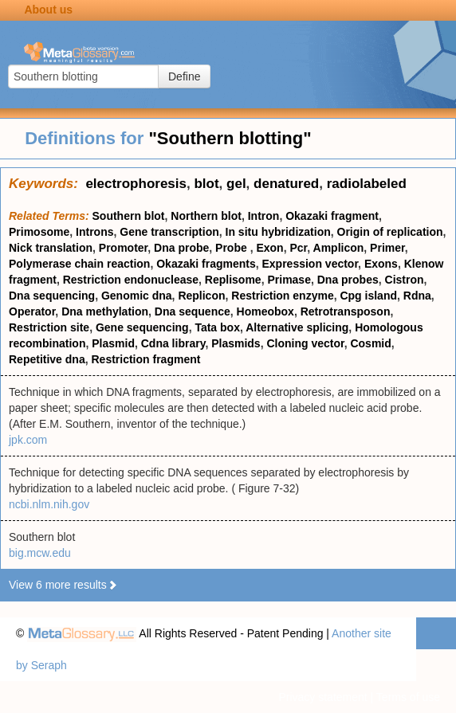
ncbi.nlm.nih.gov (49, 504)
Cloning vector (305, 343)
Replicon (201, 295)
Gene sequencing (142, 327)
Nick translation (50, 247)
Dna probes (348, 279)
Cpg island (368, 295)
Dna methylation (104, 311)
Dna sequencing (52, 295)
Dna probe (181, 247)
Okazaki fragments (206, 263)
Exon (269, 247)
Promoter (123, 247)
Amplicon (338, 247)
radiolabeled (367, 183)
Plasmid (113, 343)
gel (236, 183)
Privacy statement (322, 697)
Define (184, 76)
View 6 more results (63, 584)
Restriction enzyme (282, 295)
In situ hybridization (278, 231)
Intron (264, 216)
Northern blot (206, 216)
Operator (32, 311)
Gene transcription (169, 231)
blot (206, 183)
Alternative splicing (297, 327)
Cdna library (173, 343)
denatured (286, 183)
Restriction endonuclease (131, 279)
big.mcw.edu (40, 553)
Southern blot (128, 216)
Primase (288, 279)
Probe (232, 247)
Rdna (417, 295)
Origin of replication (390, 231)
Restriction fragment (145, 359)
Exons (381, 263)
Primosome (39, 231)
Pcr (298, 247)
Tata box (217, 327)
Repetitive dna (47, 359)
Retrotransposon (346, 311)
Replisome (233, 279)
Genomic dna (136, 295)
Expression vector (309, 263)
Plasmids (235, 343)
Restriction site (49, 327)
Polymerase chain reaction (79, 263)
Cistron (404, 279)
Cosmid (370, 343)
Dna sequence (192, 311)
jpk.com (28, 439)
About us (48, 9)
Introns (94, 231)
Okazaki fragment (332, 216)
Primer (387, 247)
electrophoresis (136, 183)
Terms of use (408, 697)
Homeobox (265, 311)
